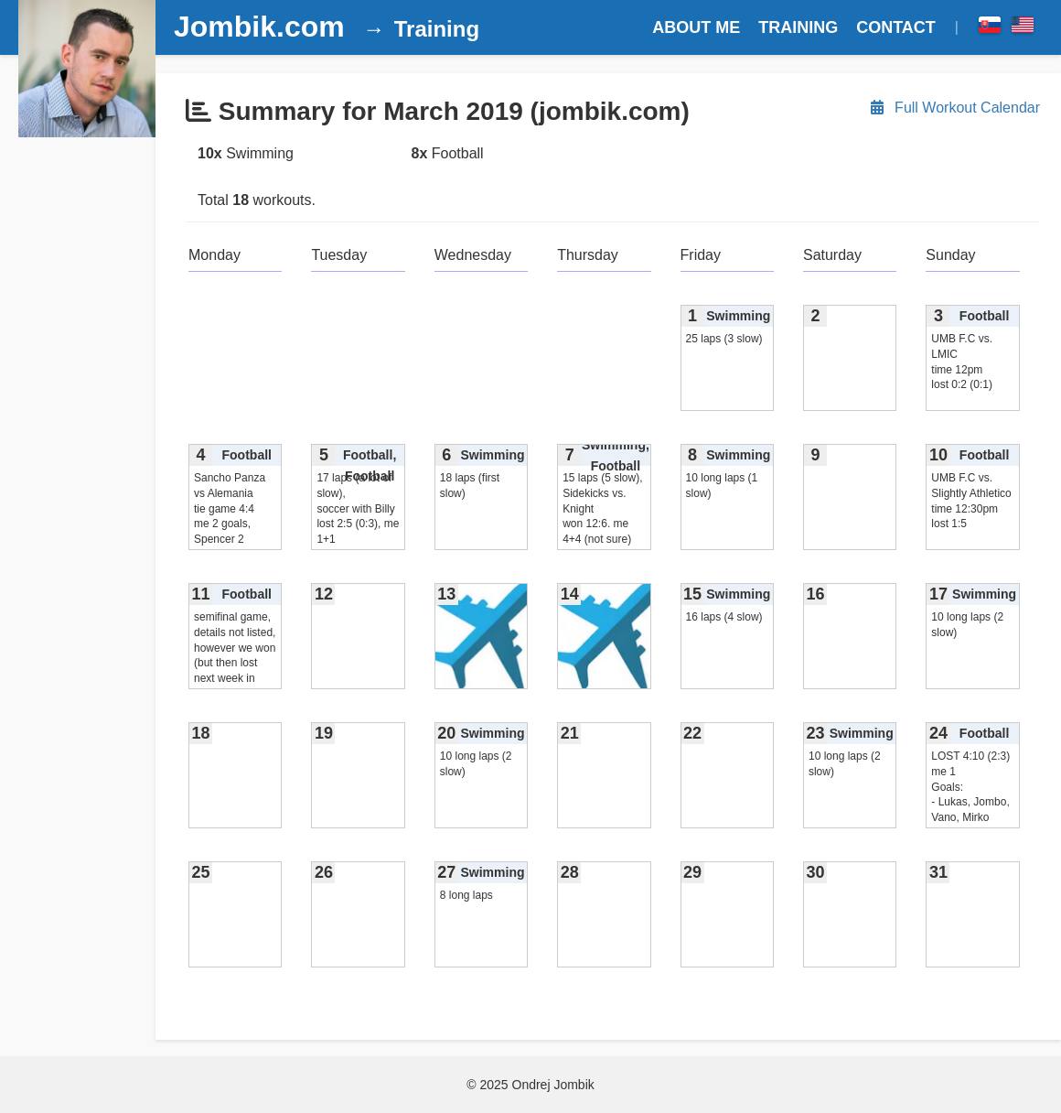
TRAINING (798, 27)
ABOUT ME (696, 27)
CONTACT (896, 27)
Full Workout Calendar (954, 107)
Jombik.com (259, 26)
